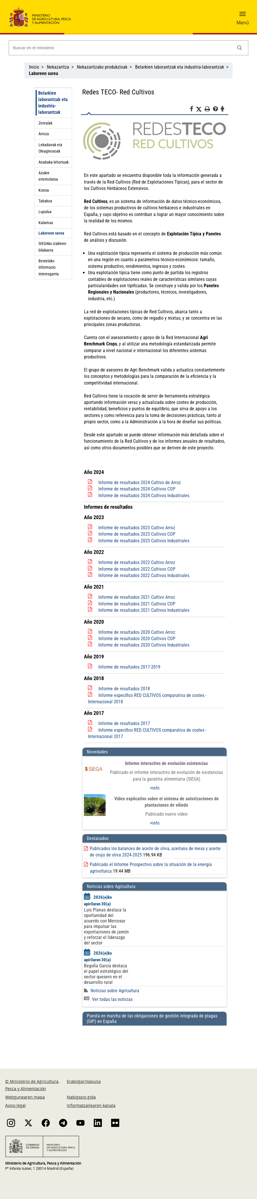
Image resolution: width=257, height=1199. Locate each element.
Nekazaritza (58, 67)
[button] (242, 16)
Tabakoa (45, 201)
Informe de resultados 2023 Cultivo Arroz (136, 527)
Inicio (34, 67)
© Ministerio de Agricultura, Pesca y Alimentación (32, 1085)
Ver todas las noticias (108, 999)
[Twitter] (200, 109)
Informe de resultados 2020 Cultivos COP (136, 638)
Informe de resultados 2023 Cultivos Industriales (143, 540)
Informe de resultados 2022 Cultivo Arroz (136, 562)
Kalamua (45, 222)
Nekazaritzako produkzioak (102, 67)
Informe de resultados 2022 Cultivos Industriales (143, 575)
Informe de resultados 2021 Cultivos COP (136, 604)
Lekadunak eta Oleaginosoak (50, 147)
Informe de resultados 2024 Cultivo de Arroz (139, 482)
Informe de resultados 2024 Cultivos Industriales (143, 495)
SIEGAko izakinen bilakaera (52, 246)
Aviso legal (15, 1105)
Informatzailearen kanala (91, 1105)
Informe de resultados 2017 (124, 723)
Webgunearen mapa (25, 1097)
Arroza (43, 133)
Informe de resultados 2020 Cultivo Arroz (136, 632)
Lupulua (45, 211)
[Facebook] (193, 109)
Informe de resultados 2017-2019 (129, 667)
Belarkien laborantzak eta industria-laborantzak (179, 67)
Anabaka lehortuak (53, 162)
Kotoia (43, 190)
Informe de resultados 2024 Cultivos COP (136, 489)
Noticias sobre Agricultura (115, 990)
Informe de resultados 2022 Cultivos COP (136, 569)
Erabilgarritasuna (84, 1081)
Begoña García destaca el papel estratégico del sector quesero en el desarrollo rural (106, 974)
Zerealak (45, 123)
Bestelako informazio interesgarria (48, 267)
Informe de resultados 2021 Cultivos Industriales (143, 610)
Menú (242, 22)
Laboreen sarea (51, 233)
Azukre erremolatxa (48, 176)
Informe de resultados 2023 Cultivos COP (136, 534)
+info (154, 788)
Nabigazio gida (81, 1097)
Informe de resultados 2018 (124, 688)
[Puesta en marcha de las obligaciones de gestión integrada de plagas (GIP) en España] (154, 1041)
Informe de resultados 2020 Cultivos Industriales (143, 645)
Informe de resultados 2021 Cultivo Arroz (136, 597)
